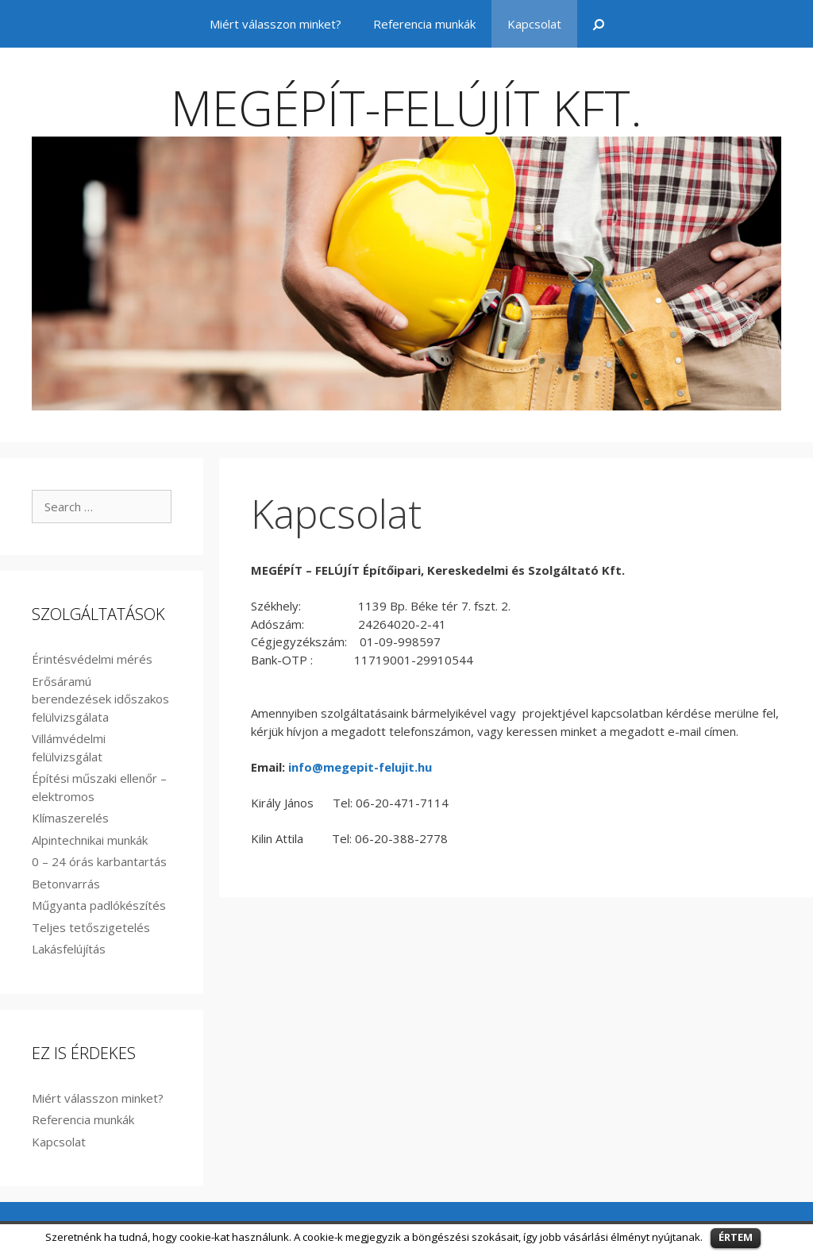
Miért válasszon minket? (275, 24)
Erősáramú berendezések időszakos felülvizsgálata (100, 699)
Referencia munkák (424, 24)
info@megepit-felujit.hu (360, 767)
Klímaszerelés (70, 818)
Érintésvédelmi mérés (92, 659)
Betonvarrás (66, 884)
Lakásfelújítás (69, 949)
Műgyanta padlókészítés (99, 905)
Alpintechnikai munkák (90, 840)
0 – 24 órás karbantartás (99, 861)
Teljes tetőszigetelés (91, 927)
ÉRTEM (736, 1237)
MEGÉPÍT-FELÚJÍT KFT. (406, 108)
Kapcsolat (534, 24)
